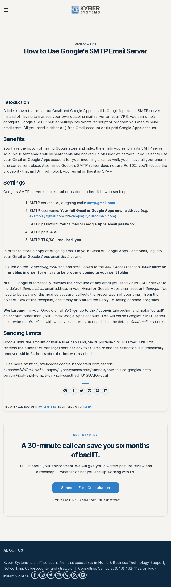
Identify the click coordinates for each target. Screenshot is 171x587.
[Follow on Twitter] (51, 575)
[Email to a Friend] (89, 391)
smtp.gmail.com (101, 203)
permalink (84, 406)
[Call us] (67, 575)
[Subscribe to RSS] (75, 575)
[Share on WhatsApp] (65, 391)
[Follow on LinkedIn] (83, 575)
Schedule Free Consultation (85, 487)
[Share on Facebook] (73, 391)
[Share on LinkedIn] (105, 391)
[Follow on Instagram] (43, 575)
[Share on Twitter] (81, 391)
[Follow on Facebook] (35, 575)
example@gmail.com (46, 216)
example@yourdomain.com (92, 216)
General (81, 43)
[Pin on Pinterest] (97, 391)
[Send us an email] (59, 575)
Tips (93, 43)
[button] (6, 9)
